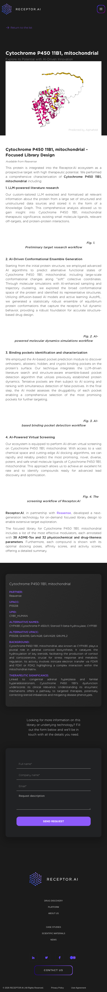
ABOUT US (53, 913)
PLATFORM (53, 907)
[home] (26, 9)
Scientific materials (53, 933)
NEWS (53, 940)
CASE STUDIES (53, 927)
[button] (101, 9)
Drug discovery (53, 901)
